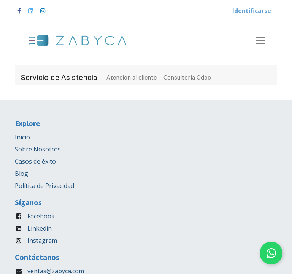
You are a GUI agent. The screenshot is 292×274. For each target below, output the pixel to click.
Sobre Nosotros (38, 149)
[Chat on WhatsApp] (271, 253)
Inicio (22, 137)
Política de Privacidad (44, 186)
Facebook (41, 216)
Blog (21, 173)
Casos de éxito (35, 161)
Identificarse (251, 10)
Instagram (42, 240)
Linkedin (39, 228)
